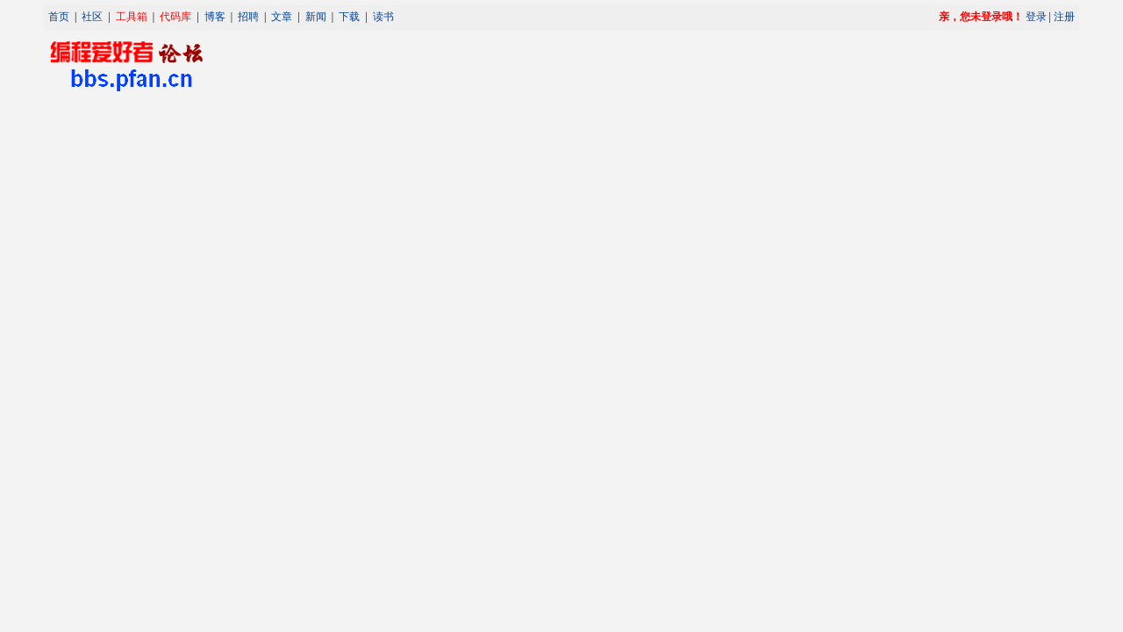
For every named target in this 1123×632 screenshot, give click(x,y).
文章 (281, 17)
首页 (58, 17)
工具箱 (131, 17)
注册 (1064, 17)
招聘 (248, 17)
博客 (214, 17)
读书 (383, 17)
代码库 (175, 17)
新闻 (315, 17)
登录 (1036, 17)
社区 (92, 17)
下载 (349, 17)
